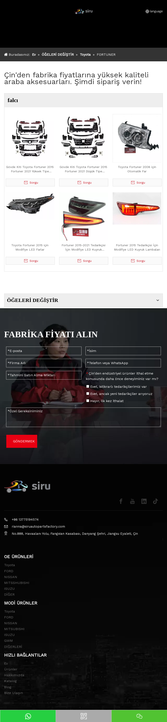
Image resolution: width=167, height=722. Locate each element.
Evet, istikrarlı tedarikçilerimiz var (116, 387)
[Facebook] (121, 501)
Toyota (9, 565)
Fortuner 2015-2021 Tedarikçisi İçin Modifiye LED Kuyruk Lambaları (83, 247)
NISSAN (10, 577)
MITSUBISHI (14, 629)
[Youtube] (132, 501)
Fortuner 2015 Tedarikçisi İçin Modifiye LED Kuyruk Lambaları (137, 247)
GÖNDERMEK (24, 441)
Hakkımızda (14, 675)
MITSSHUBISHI (16, 583)
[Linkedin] (144, 501)
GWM (8, 641)
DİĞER (9, 594)
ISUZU (9, 589)
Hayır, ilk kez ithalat (105, 401)
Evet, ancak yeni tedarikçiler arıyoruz (119, 394)
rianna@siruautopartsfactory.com (38, 526)
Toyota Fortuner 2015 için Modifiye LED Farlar (29, 247)
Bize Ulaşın (13, 693)
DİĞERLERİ (13, 647)
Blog (7, 687)
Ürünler (10, 669)
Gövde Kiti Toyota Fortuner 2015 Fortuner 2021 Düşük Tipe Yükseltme (83, 169)
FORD (8, 571)
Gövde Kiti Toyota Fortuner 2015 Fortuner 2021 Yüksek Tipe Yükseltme (30, 169)
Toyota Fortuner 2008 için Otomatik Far (137, 169)
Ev (6, 663)
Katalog (10, 681)
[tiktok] (155, 501)
